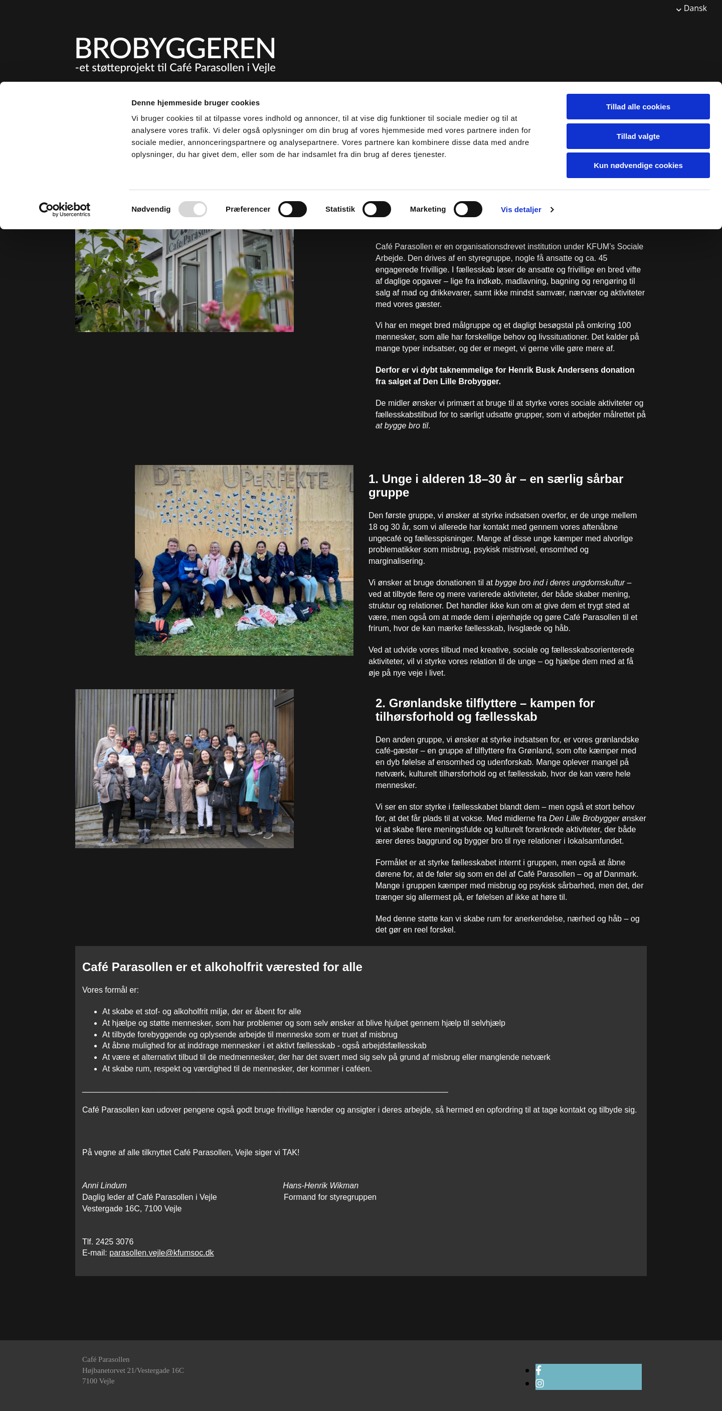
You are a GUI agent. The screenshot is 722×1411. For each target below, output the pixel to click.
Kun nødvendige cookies (638, 83)
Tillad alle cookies (638, 25)
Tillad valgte (638, 54)
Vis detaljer (521, 127)
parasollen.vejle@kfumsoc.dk (161, 1252)
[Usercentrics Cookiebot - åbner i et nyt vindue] (65, 127)
